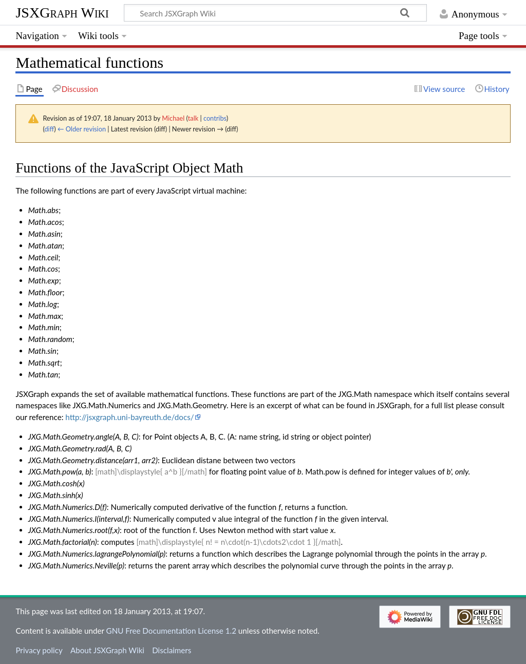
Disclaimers (171, 650)
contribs (215, 118)
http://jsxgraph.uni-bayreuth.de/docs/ (129, 417)
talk (193, 118)
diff (49, 129)
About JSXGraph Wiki (107, 650)
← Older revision (82, 129)
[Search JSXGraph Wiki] (275, 13)
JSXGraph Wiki (61, 13)
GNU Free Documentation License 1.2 (171, 630)
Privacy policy (38, 650)
